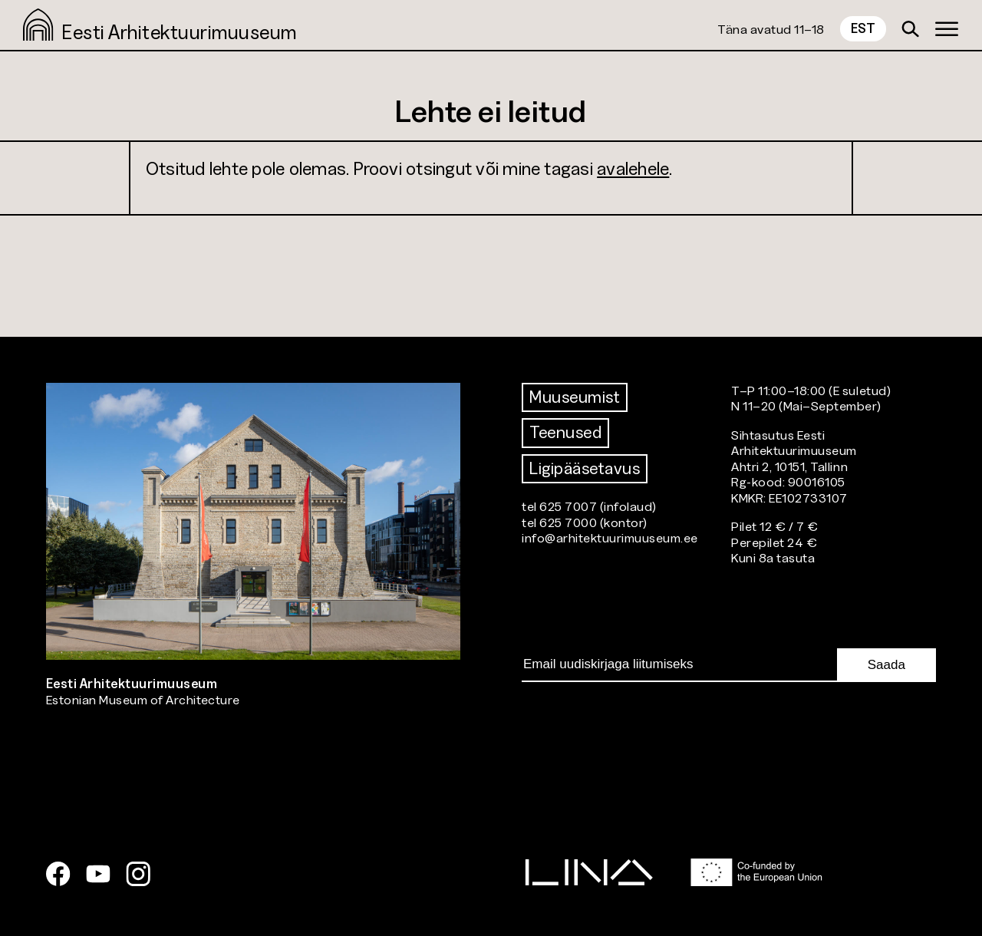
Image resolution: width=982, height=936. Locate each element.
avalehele (633, 168)
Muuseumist (574, 397)
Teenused (565, 432)
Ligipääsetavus (584, 468)
